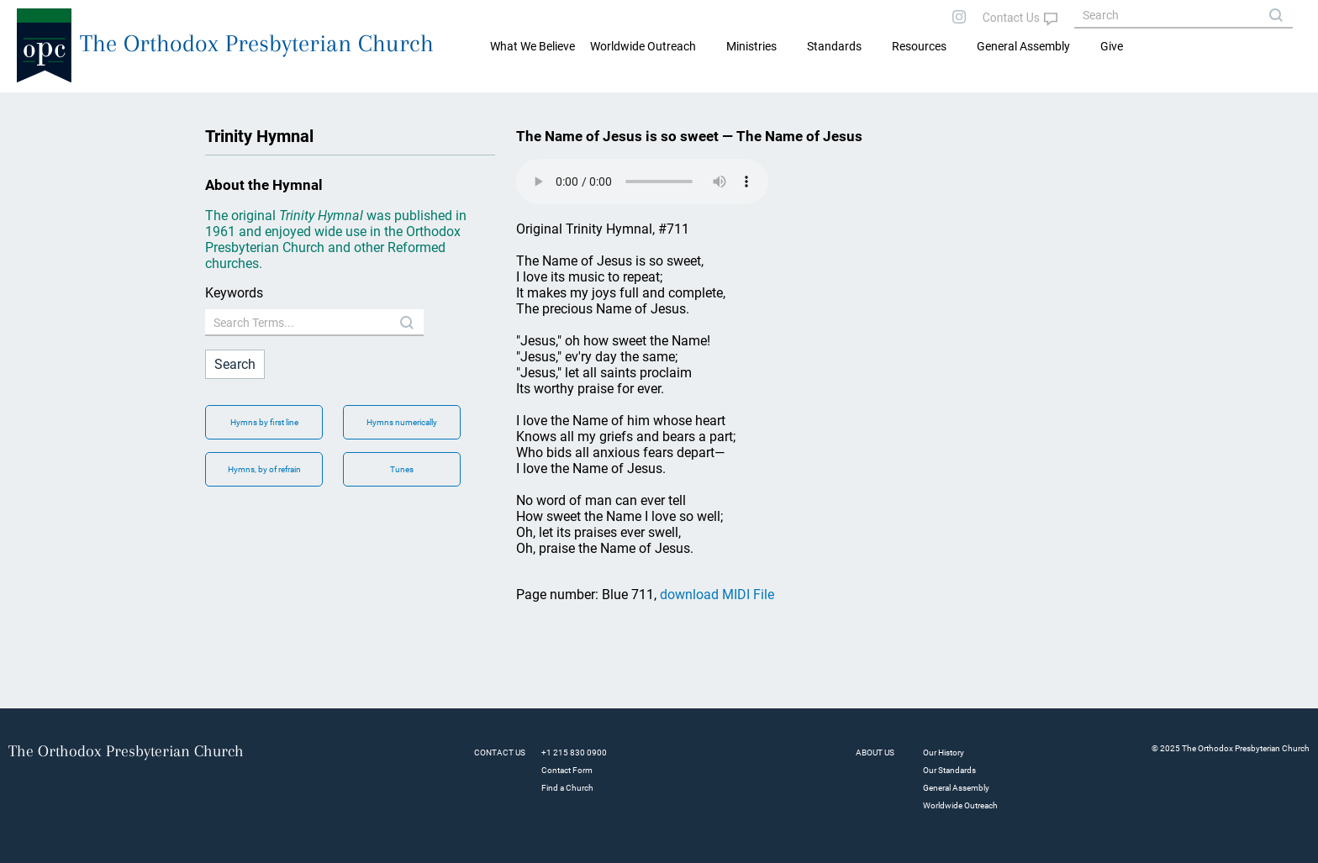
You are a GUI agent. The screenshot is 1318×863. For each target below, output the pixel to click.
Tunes (402, 469)
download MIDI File (717, 595)
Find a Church (567, 787)
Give (1111, 46)
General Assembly (1023, 46)
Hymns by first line (264, 422)
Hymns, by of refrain (264, 469)
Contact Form (567, 770)
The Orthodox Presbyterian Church (257, 43)
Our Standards (949, 770)
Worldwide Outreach (960, 805)
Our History (943, 752)
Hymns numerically (401, 422)
